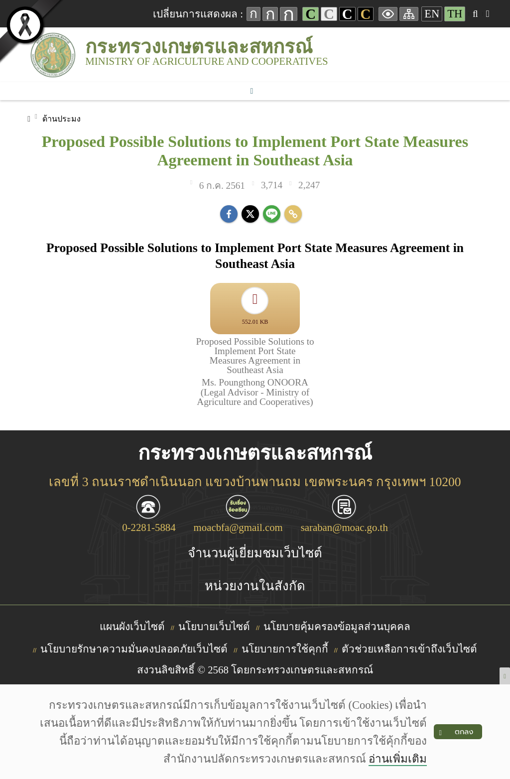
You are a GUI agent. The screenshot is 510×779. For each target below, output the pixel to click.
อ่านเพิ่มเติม (397, 759)
